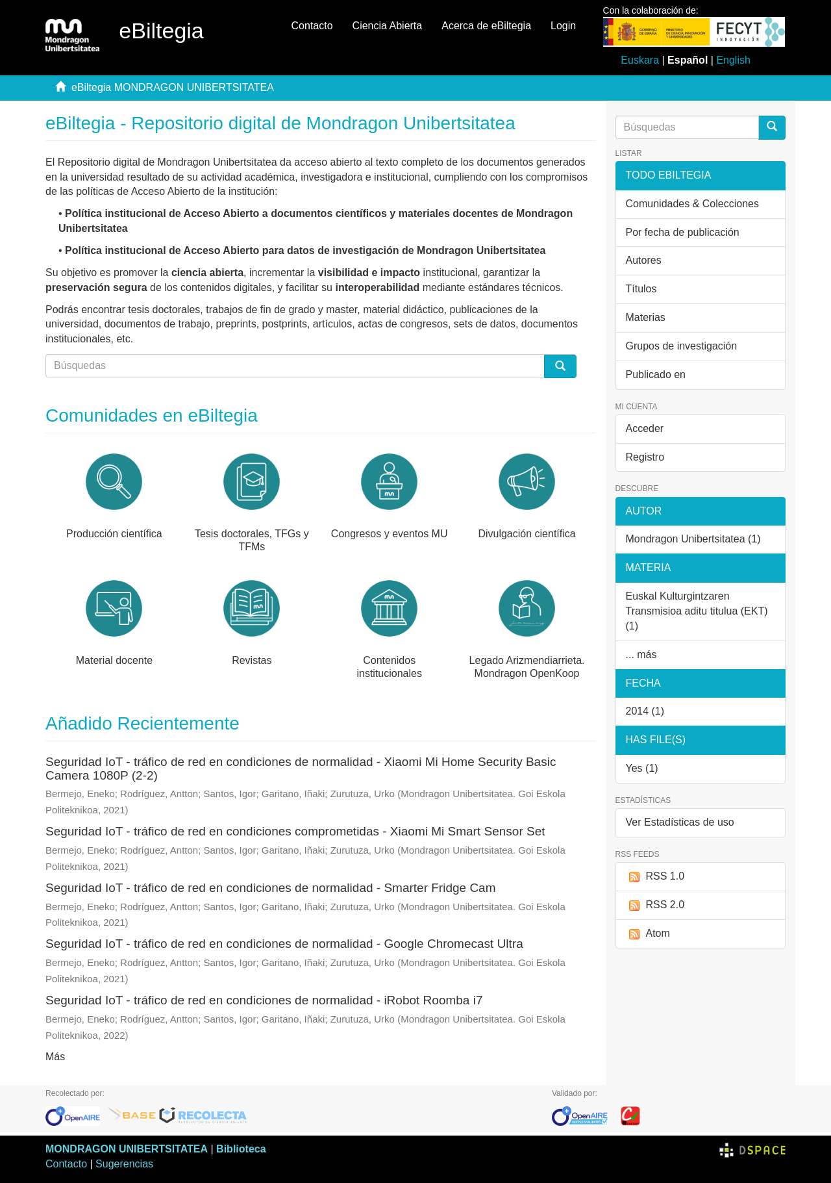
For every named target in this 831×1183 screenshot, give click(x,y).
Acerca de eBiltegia (486, 25)
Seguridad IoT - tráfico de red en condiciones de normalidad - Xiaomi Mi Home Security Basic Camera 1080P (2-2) (300, 768)
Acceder (645, 428)
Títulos (641, 288)
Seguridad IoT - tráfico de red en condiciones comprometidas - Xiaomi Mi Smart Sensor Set (295, 831)
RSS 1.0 (655, 877)
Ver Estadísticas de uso (680, 822)
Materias (645, 317)
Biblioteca (241, 1148)
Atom (648, 934)
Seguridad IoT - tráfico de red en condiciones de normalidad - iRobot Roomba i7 (263, 1000)
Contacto (312, 25)
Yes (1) (642, 768)
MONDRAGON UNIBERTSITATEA (126, 1148)
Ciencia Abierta (388, 25)
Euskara (640, 60)
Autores (644, 260)
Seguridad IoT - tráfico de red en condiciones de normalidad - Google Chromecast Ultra (284, 943)
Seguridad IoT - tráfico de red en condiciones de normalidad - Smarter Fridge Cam (270, 888)
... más (641, 654)
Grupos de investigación (682, 345)
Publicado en (656, 374)
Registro (645, 457)
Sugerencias (124, 1163)
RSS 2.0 (655, 905)
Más (55, 1056)
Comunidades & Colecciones (692, 203)
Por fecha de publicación (682, 232)
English (733, 60)
